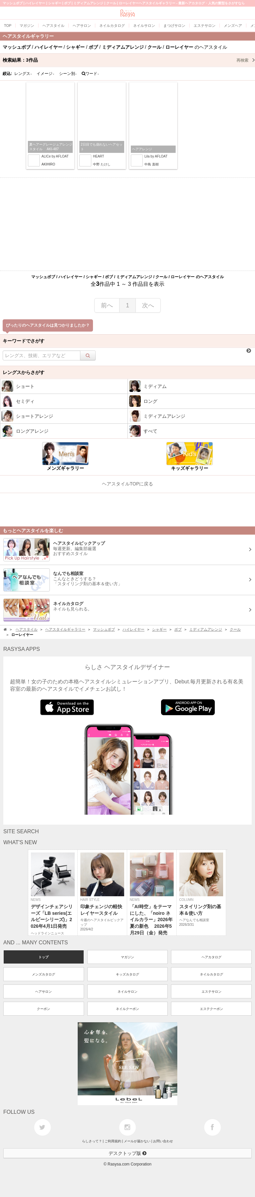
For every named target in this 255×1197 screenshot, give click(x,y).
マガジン (127, 957)
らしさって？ (92, 1141)
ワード (90, 73)
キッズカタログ (127, 974)
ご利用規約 (113, 1141)
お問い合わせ (163, 1141)
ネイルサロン (127, 991)
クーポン (43, 1009)
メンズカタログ (43, 974)
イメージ (45, 73)
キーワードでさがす (23, 341)
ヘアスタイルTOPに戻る (127, 483)
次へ (148, 305)
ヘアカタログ (211, 957)
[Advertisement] (127, 224)
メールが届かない (137, 1141)
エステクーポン (211, 1009)
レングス (23, 73)
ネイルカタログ (211, 974)
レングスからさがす (23, 372)
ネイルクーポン (127, 1009)
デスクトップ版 (127, 1153)
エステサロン (211, 991)
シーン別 (68, 73)
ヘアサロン (43, 991)
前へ (107, 305)
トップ (43, 957)
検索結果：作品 (129, 60)
